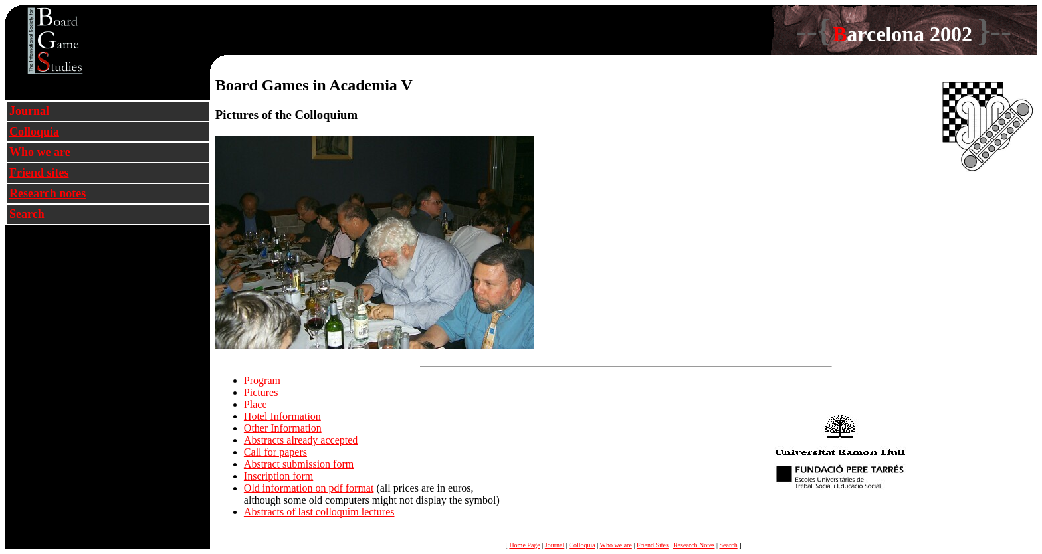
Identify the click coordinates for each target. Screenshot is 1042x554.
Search (27, 214)
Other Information (283, 428)
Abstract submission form (299, 464)
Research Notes (693, 545)
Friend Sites (653, 545)
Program (262, 380)
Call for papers (275, 452)
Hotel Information (282, 416)
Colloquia (34, 131)
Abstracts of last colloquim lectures (319, 511)
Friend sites (39, 172)
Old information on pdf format (309, 488)
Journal (29, 111)
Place (255, 404)
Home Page (524, 545)
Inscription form (278, 476)
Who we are (39, 152)
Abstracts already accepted (301, 440)
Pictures (261, 392)
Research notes (47, 193)
